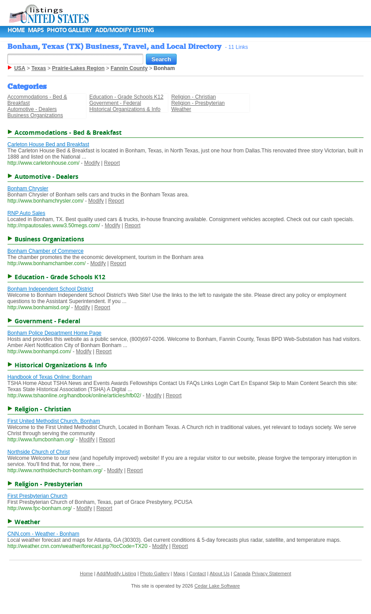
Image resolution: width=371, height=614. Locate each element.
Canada (242, 573)
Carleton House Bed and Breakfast (48, 144)
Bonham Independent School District (50, 289)
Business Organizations (35, 115)
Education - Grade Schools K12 (126, 97)
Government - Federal (115, 103)
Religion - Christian (193, 97)
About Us (220, 573)
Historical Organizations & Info (124, 109)
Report (112, 163)
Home (16, 30)
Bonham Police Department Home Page (54, 333)
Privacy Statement (271, 573)
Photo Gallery (69, 30)
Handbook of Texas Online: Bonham (49, 377)
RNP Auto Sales (26, 213)
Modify (92, 163)
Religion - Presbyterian (198, 103)
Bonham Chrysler (27, 188)
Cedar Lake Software (217, 585)
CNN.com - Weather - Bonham (43, 534)
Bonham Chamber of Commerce (45, 251)
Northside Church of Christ (38, 452)
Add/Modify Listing (124, 30)
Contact (197, 573)
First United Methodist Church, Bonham (53, 421)
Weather (181, 109)
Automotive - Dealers (32, 109)
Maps (36, 30)
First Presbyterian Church (37, 496)
